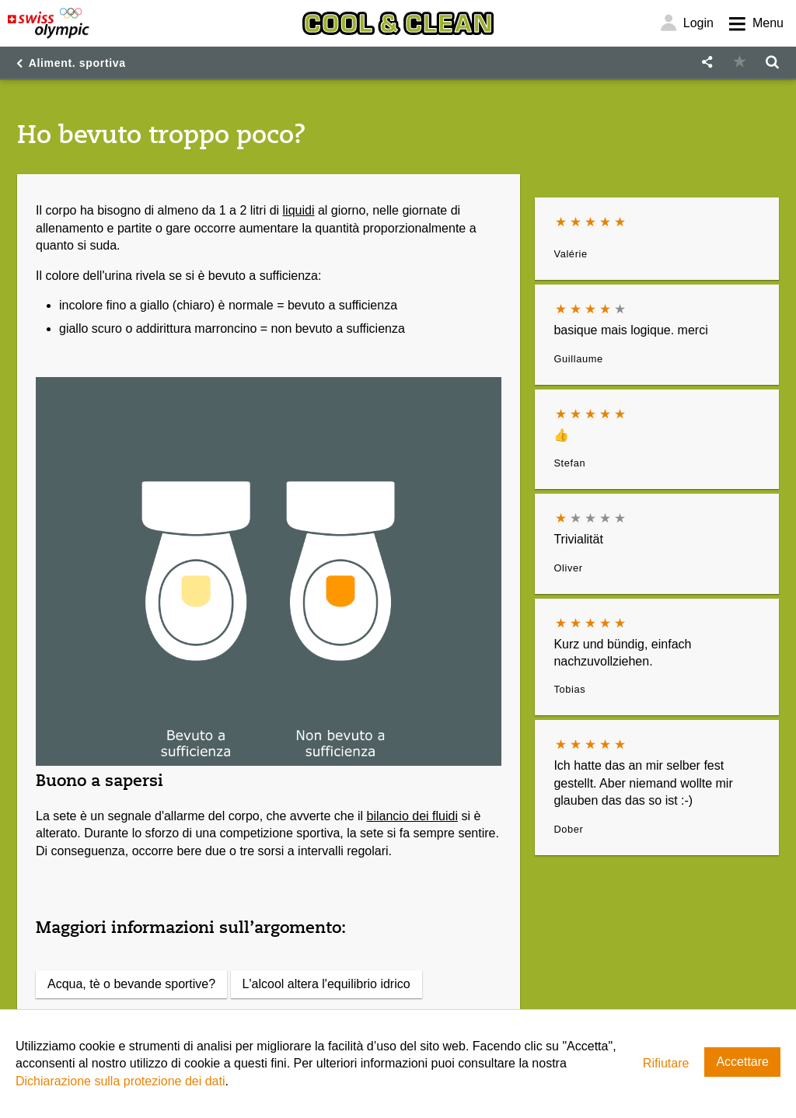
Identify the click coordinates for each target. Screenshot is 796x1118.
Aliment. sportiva (77, 63)
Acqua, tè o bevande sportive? (131, 983)
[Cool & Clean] (398, 23)
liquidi (299, 210)
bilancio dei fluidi (412, 816)
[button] (706, 63)
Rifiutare (666, 1063)
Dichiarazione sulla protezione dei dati (120, 1081)
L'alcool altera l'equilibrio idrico (326, 983)
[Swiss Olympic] (48, 23)
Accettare (742, 1061)
